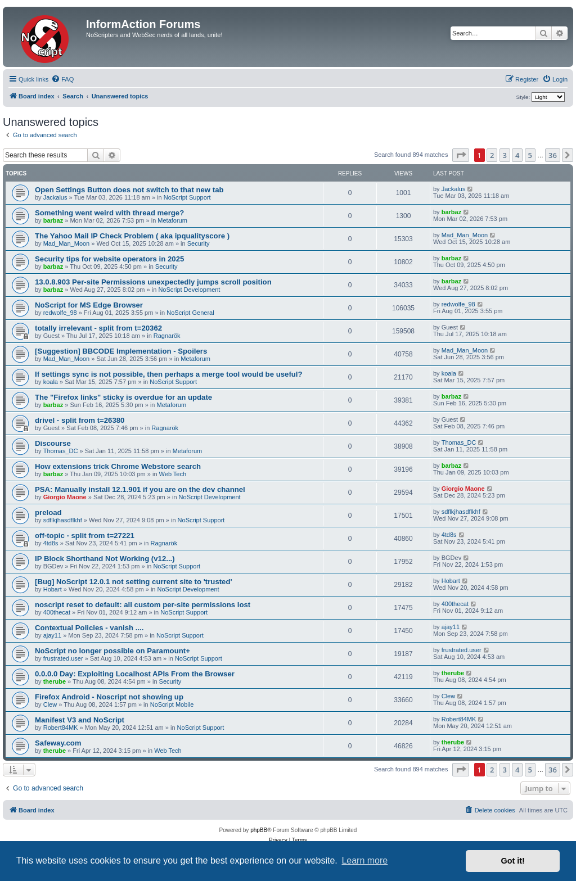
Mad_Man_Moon (66, 243)
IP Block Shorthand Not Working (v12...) (105, 558)
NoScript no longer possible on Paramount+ (112, 651)
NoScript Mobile (172, 704)
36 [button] (552, 155)
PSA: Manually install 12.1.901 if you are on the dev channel (140, 489)
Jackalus (55, 197)
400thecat (56, 612)
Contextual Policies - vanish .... (89, 628)
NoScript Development (189, 289)
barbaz (53, 220)
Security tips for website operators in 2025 (109, 259)
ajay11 (52, 635)
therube (54, 681)
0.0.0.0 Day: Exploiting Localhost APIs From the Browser (135, 674)
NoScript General (190, 312)
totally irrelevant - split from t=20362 (98, 328)
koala (50, 381)
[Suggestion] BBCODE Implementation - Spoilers (121, 351)
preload (48, 512)
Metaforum (172, 220)
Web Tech (173, 474)
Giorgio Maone (65, 497)
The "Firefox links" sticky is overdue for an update (123, 397)
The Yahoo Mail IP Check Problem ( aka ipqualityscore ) (132, 236)
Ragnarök (167, 335)
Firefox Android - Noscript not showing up (109, 697)
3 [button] (505, 155)
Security (198, 243)
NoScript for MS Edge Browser (89, 305)
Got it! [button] (513, 860)
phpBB (258, 830)
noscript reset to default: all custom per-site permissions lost (142, 604)
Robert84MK (60, 727)
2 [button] (492, 155)
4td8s (50, 543)
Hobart (52, 589)
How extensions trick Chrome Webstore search (118, 466)
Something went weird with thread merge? (109, 213)
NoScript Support (187, 197)
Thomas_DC (60, 451)
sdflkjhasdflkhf (62, 520)
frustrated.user (63, 658)
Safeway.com (58, 743)
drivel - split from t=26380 (79, 420)
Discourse (53, 443)
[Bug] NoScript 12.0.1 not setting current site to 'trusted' (133, 581)
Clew (50, 704)
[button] (460, 155)
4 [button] (517, 155)
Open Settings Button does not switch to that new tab (129, 190)
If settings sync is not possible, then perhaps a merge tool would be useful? (169, 374)
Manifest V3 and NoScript (79, 720)
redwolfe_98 (60, 312)
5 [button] (530, 155)
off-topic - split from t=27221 (84, 535)
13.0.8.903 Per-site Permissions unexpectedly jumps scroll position (153, 282)
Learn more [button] (364, 860)
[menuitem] (62, 79)
